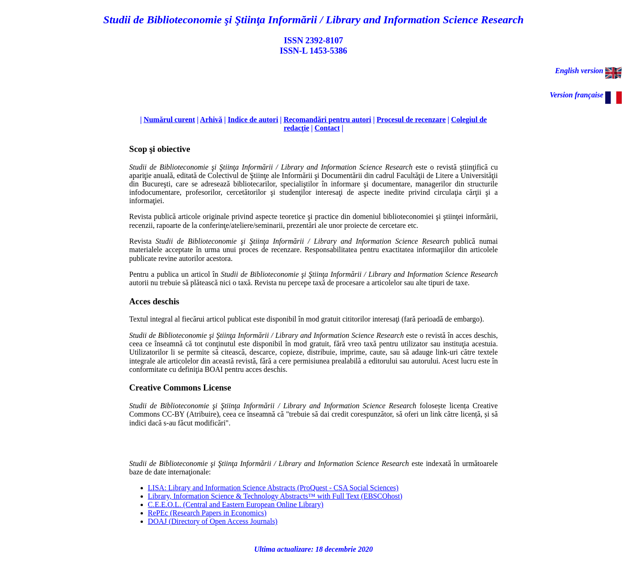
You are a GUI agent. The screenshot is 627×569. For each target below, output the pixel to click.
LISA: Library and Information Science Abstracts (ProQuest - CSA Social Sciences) (273, 488)
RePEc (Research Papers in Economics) (207, 513)
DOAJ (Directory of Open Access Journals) (213, 521)
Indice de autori (253, 119)
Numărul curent (169, 119)
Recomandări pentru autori (327, 119)
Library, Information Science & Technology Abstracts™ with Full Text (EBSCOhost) (275, 496)
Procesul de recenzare (411, 119)
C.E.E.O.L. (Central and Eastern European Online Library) (236, 504)
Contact (327, 128)
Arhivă (211, 119)
